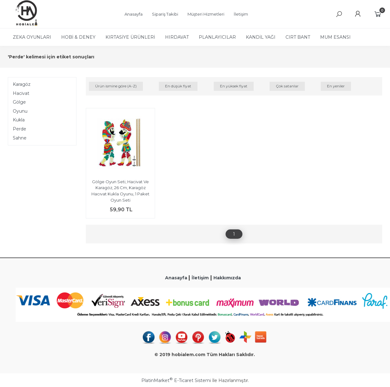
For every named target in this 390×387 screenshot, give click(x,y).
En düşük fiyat (178, 86)
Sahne (20, 138)
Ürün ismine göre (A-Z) (116, 86)
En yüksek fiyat (233, 86)
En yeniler (336, 86)
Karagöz (22, 84)
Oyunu (20, 111)
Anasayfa (176, 278)
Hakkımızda (227, 278)
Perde (19, 129)
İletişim (200, 278)
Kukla (19, 120)
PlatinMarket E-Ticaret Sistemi (176, 380)
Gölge (19, 102)
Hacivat (21, 93)
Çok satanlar (287, 86)
